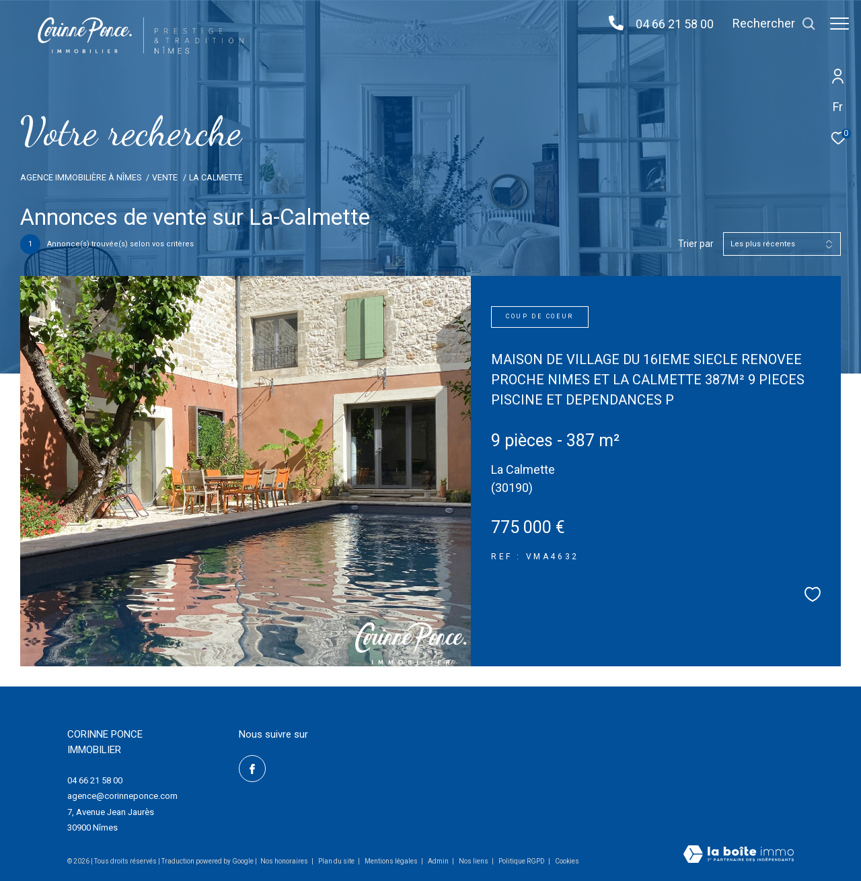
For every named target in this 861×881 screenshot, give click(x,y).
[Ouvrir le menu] (839, 23)
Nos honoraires (284, 861)
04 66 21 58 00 (668, 24)
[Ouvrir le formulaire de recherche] (767, 23)
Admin (439, 861)
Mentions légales (392, 861)
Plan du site (337, 861)
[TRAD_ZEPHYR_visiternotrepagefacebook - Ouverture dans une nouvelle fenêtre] (252, 768)
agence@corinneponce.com (122, 796)
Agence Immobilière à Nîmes (80, 177)
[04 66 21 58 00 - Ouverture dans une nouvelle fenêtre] (609, 23)
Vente (165, 177)
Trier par (696, 243)
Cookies (567, 861)
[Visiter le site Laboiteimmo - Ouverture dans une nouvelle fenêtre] (738, 855)
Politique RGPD (521, 861)
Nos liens (474, 861)
